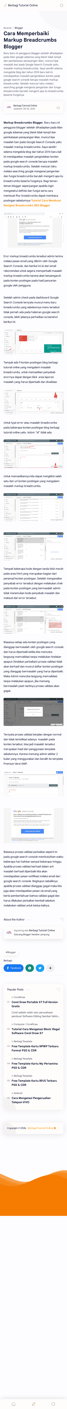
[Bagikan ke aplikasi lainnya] (50, 1118)
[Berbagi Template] (23, 1191)
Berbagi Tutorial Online (23, 5)
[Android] (18, 1242)
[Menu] (34, 1404)
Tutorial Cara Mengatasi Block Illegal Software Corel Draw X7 (36, 1181)
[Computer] (20, 1174)
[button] (14, 1118)
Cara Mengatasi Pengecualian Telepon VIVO (31, 1250)
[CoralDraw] (19, 1146)
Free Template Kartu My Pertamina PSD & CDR (35, 1215)
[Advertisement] (33, 55)
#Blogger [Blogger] (11, 1102)
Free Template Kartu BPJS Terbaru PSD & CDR (34, 1232)
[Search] (61, 5)
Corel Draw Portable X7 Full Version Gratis (35, 1154)
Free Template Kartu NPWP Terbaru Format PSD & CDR (35, 1198)
